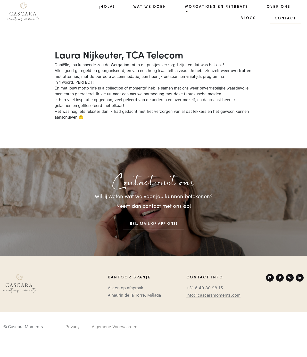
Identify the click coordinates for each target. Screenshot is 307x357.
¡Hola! (107, 6)
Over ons (278, 6)
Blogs (248, 17)
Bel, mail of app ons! (153, 223)
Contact (285, 17)
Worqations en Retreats (216, 6)
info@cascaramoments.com (213, 295)
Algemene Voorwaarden (114, 326)
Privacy (73, 326)
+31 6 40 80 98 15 (204, 287)
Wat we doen (149, 6)
